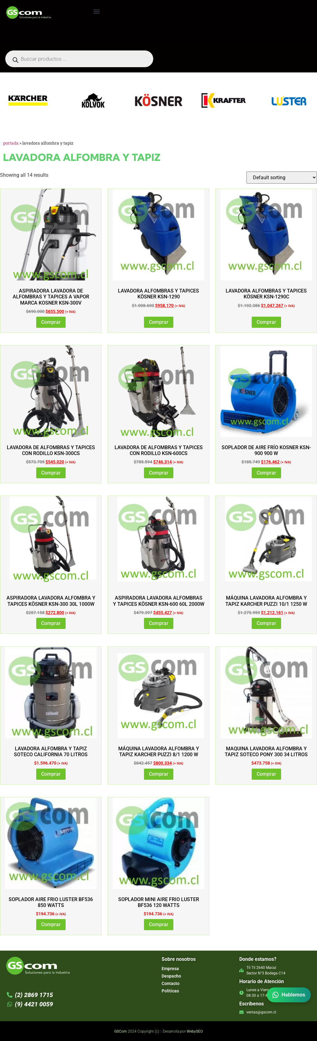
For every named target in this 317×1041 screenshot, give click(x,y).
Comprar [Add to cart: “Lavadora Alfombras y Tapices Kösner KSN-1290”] (158, 322)
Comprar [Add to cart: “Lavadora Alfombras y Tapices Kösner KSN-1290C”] (266, 322)
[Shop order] (281, 177)
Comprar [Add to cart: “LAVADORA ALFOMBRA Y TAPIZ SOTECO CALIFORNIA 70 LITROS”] (51, 774)
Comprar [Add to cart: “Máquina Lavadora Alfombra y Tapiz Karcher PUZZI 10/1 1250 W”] (266, 623)
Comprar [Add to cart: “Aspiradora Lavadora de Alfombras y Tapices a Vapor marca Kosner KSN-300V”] (51, 322)
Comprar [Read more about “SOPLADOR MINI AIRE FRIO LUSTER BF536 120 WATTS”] (158, 924)
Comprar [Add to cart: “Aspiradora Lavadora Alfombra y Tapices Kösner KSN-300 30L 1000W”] (51, 623)
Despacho (171, 976)
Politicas (170, 990)
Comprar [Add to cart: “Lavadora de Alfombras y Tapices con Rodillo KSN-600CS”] (158, 473)
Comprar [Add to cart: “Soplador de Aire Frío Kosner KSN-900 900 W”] (266, 473)
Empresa (170, 968)
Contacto (171, 983)
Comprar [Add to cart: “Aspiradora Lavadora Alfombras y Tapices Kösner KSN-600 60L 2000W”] (158, 623)
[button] (96, 11)
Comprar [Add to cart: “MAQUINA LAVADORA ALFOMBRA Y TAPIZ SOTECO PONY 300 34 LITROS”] (266, 774)
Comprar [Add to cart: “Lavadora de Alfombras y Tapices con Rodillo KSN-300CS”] (51, 473)
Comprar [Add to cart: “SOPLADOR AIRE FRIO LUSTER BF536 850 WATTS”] (51, 924)
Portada (11, 143)
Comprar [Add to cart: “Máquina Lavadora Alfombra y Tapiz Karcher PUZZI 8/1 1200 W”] (158, 774)
